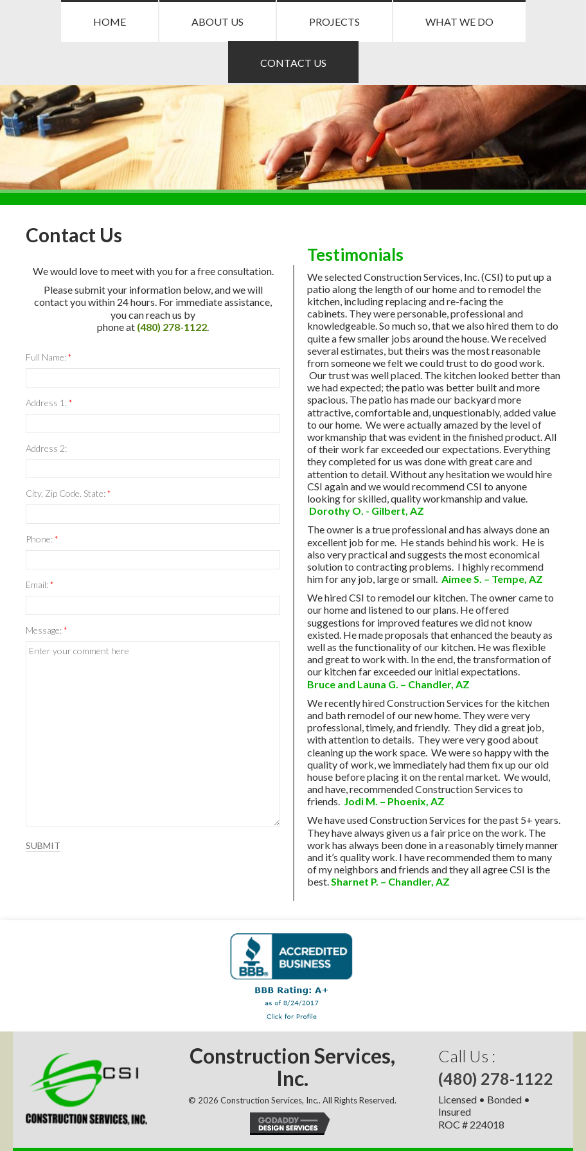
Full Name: (48, 357)
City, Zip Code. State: (68, 493)
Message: (46, 630)
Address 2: (46, 448)
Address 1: (49, 403)
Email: (39, 585)
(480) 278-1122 (172, 327)
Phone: (42, 539)
